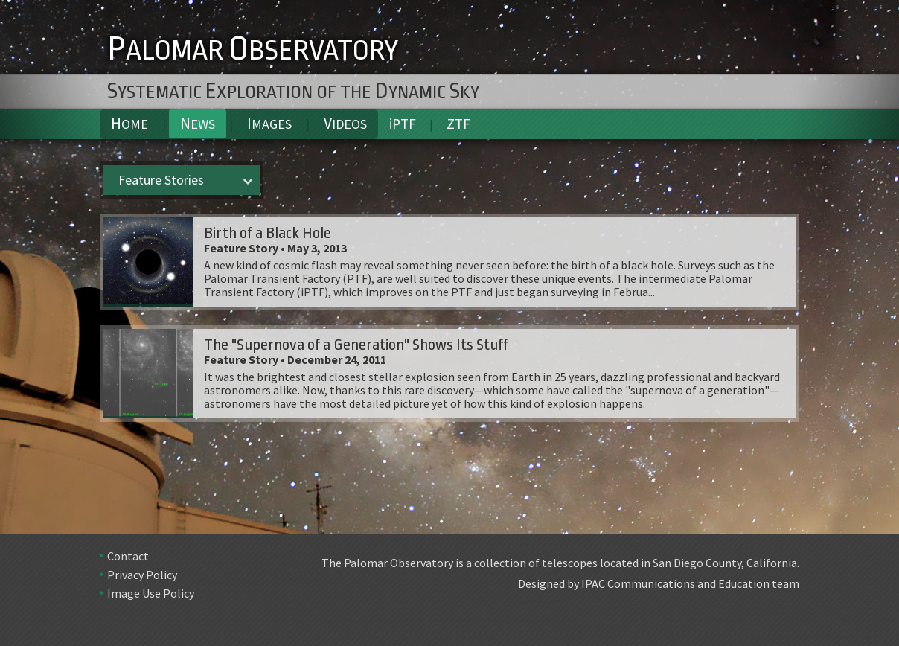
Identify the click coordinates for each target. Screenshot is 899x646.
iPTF (402, 123)
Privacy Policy (142, 574)
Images (269, 123)
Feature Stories (161, 179)
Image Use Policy (150, 593)
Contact (128, 556)
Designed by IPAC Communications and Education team (658, 583)
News (197, 123)
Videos (345, 123)
